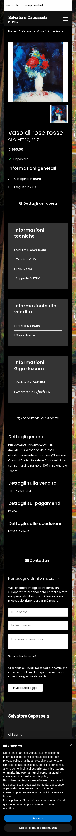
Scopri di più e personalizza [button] (38, 827)
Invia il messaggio (25, 688)
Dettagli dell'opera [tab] (38, 203)
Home (12, 31)
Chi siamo (15, 735)
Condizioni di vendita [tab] (38, 418)
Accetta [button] (38, 818)
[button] (70, 745)
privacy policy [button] (11, 760)
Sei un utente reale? (22, 656)
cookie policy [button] (40, 776)
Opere (26, 31)
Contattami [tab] (38, 560)
